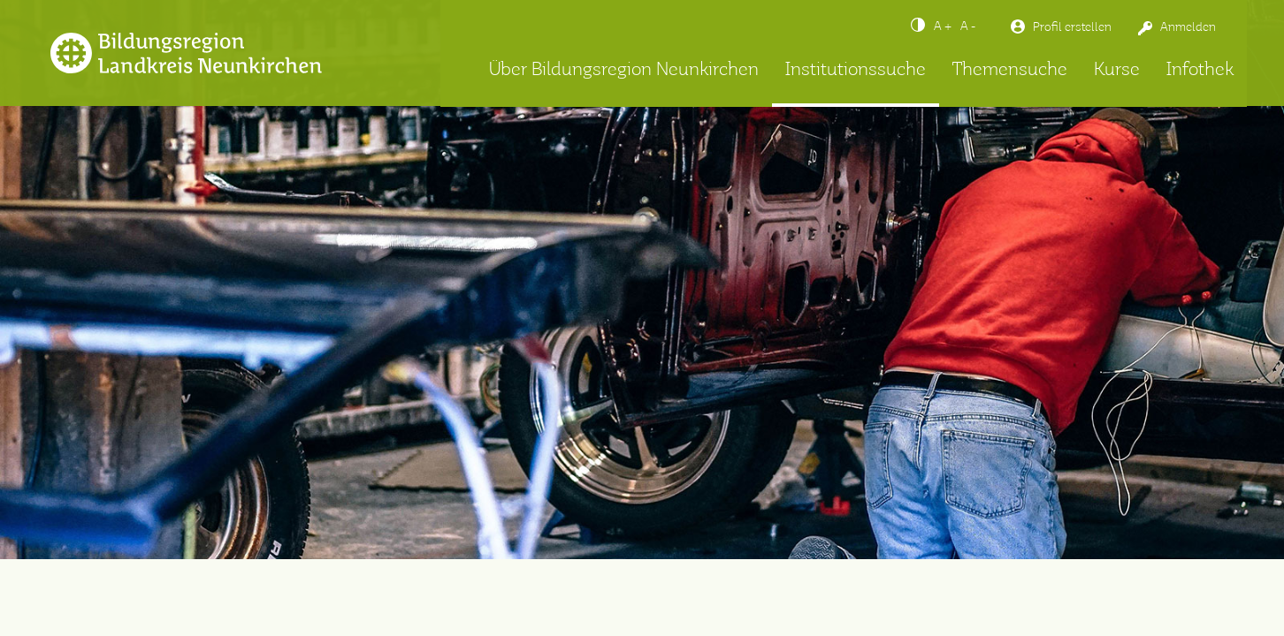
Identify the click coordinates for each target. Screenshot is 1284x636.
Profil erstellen (1072, 27)
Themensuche (1009, 70)
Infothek (1200, 70)
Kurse (1117, 70)
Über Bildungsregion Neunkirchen (624, 70)
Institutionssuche (855, 70)
